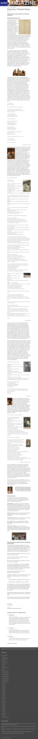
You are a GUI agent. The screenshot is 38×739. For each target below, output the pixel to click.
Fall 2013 (3, 695)
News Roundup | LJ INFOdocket (6, 728)
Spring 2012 (4, 701)
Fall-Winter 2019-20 (5, 674)
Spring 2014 (4, 694)
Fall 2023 (3, 665)
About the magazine (4, 655)
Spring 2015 (4, 690)
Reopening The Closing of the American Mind (19, 608)
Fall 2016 (3, 685)
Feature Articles (13, 7)
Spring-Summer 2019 (5, 676)
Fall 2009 (3, 708)
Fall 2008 (3, 711)
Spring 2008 (4, 713)
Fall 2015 (3, 688)
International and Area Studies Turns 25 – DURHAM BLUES (10, 731)
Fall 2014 (3, 692)
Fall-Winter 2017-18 (5, 681)
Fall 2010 (3, 704)
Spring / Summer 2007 (5, 717)
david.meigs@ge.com (23, 639)
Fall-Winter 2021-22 (5, 671)
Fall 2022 (3, 669)
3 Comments (10, 11)
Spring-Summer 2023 (5, 667)
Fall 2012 (3, 699)
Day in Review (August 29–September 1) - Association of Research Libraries (13, 723)
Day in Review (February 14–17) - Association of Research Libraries (11, 726)
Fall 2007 (8, 7)
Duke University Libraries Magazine (6, 737)
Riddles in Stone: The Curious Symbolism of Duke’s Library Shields (13, 733)
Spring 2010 (4, 706)
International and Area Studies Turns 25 (27, 731)
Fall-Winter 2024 (4, 662)
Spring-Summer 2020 (5, 672)
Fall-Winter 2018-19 (5, 678)
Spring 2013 (4, 697)
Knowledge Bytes (19, 604)
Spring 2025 (4, 660)
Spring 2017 (4, 683)
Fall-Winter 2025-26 (5, 658)
